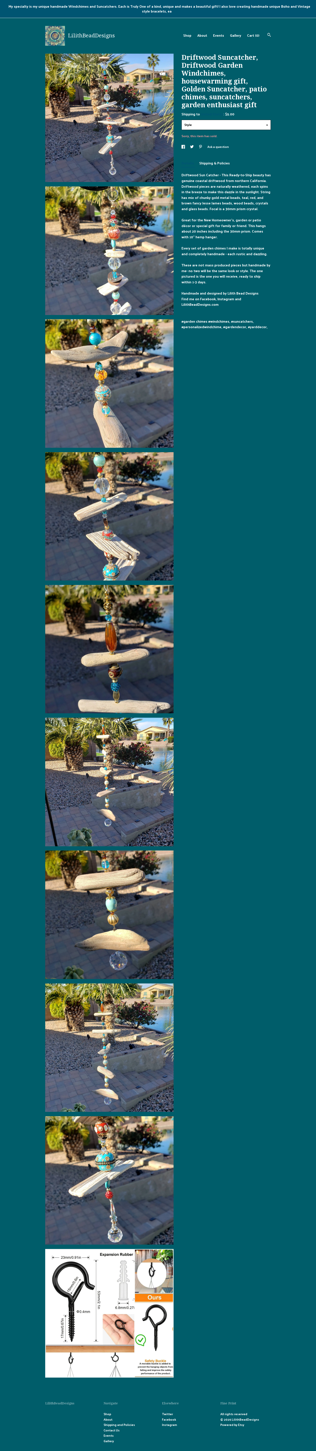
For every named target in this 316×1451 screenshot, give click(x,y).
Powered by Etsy (232, 1424)
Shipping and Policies (119, 1424)
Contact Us (112, 1430)
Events (218, 35)
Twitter (167, 1414)
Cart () (253, 35)
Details (188, 163)
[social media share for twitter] (192, 146)
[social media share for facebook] (183, 146)
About (202, 35)
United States (212, 114)
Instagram (169, 1424)
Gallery (235, 35)
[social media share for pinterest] (201, 146)
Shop (187, 35)
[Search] (269, 35)
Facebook (169, 1419)
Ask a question (218, 146)
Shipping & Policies (214, 163)
